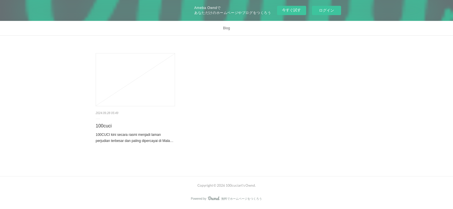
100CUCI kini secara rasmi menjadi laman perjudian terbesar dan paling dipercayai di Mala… (135, 138)
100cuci (104, 125)
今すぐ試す (291, 10)
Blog (226, 28)
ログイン (326, 10)
